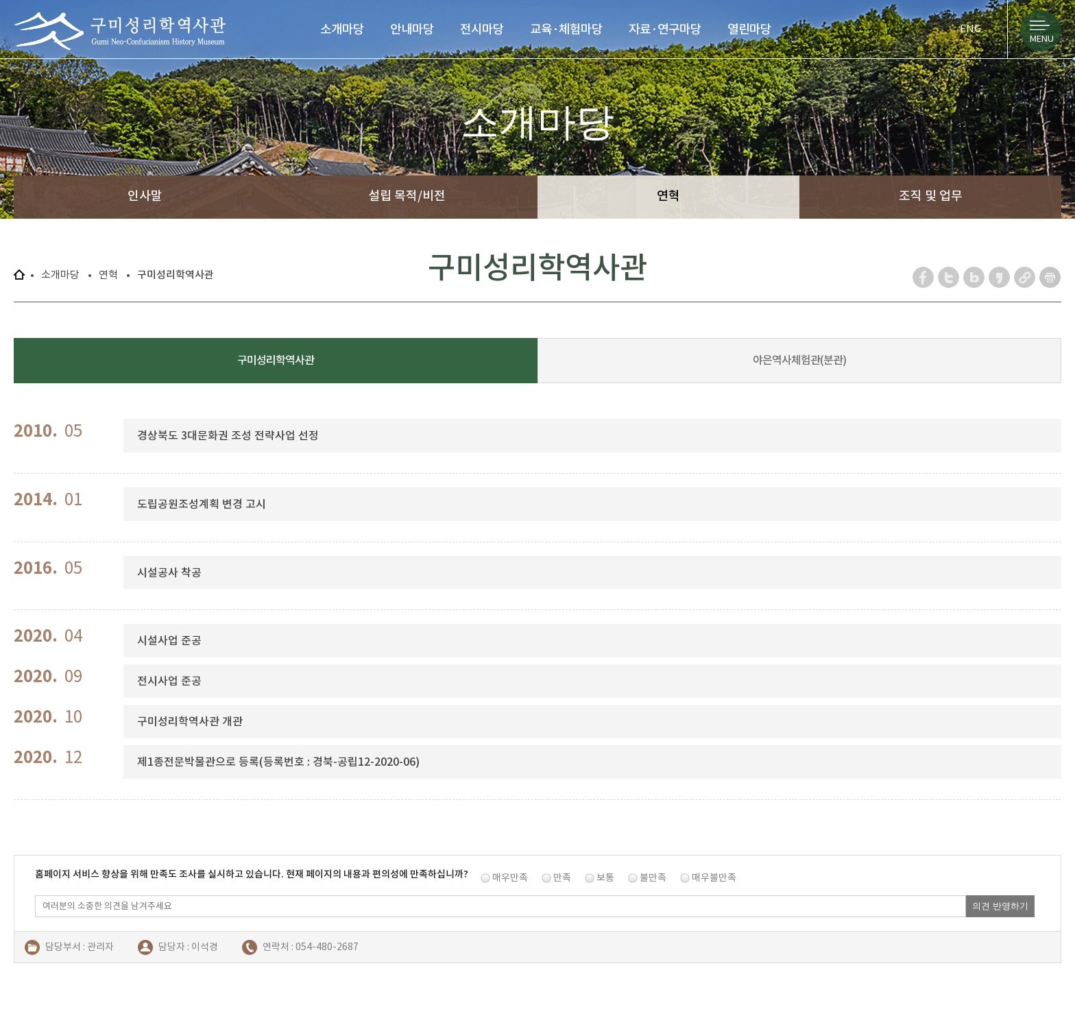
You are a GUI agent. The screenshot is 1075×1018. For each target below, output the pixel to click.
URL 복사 (1025, 277)
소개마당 (342, 29)
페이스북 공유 (924, 277)
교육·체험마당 (566, 29)
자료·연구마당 (665, 29)
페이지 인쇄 (1050, 277)
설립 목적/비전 (407, 196)
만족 (562, 877)
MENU (1042, 39)
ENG (970, 28)
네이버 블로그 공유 (974, 277)
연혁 (668, 196)
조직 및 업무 (931, 196)
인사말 (145, 196)
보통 (605, 877)
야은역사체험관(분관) (799, 360)
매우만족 (510, 877)
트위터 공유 (949, 277)
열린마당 (749, 29)
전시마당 (482, 29)
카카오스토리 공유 (1000, 277)
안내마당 (412, 29)
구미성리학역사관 (120, 31)
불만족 (653, 877)
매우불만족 (714, 877)
